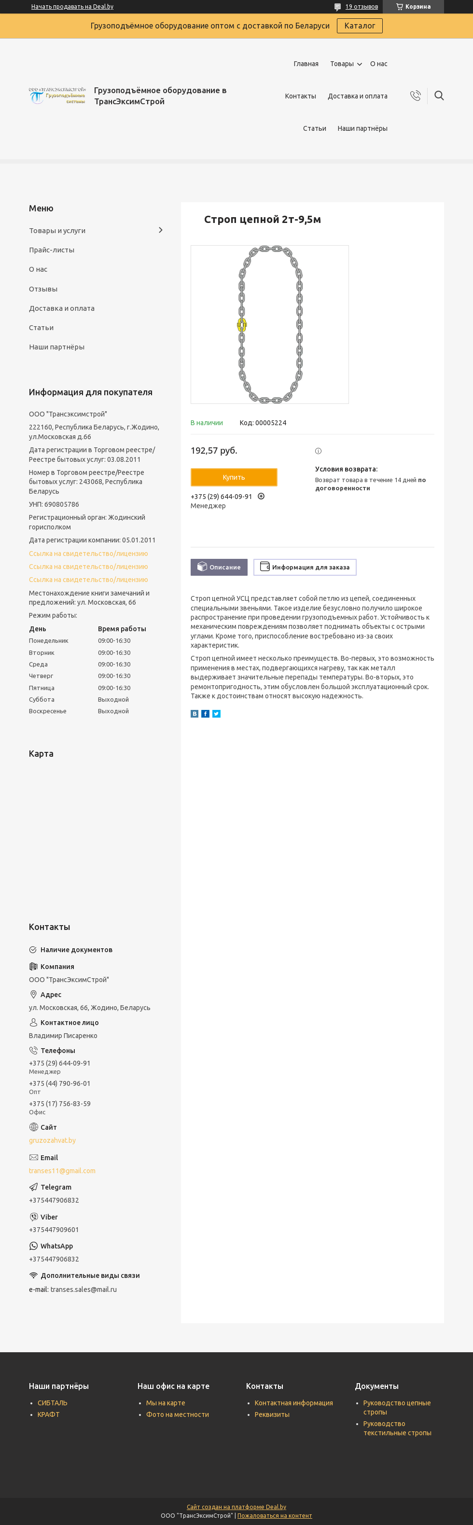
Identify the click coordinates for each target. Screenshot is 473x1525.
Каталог (360, 25)
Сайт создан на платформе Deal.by (236, 1507)
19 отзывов (362, 6)
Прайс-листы (51, 250)
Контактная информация (294, 1403)
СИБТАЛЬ (53, 1403)
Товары (342, 64)
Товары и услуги (57, 230)
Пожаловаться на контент (274, 1515)
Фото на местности (177, 1414)
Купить (234, 477)
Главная (306, 64)
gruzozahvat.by (52, 1140)
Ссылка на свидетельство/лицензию (88, 553)
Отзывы (43, 289)
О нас (379, 64)
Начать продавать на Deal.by (72, 6)
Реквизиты (272, 1414)
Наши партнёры (363, 128)
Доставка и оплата (358, 96)
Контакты (300, 96)
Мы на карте (165, 1403)
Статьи (314, 128)
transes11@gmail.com (62, 1171)
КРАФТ (49, 1414)
